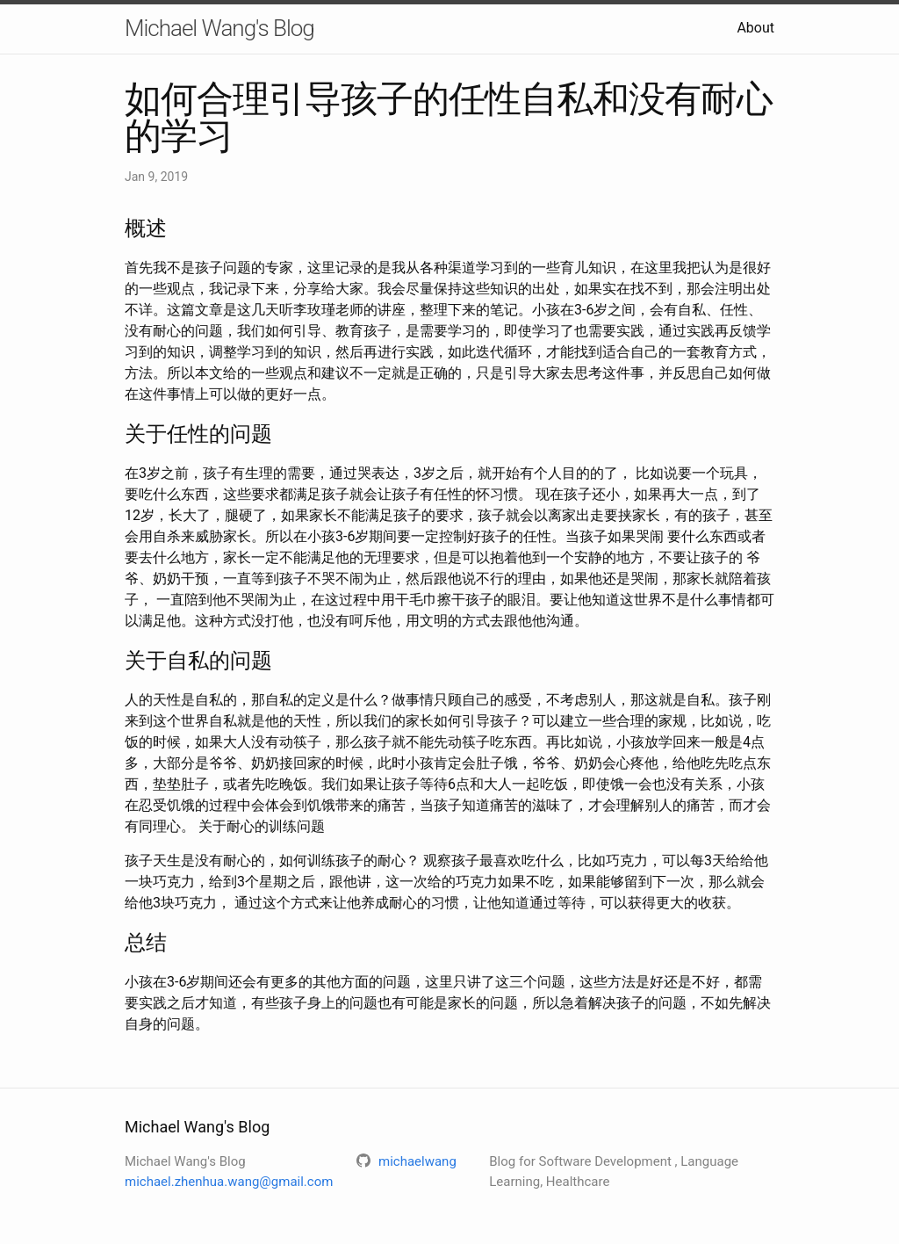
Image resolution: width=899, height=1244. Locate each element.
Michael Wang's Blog (219, 28)
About (755, 27)
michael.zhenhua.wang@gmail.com (229, 1182)
